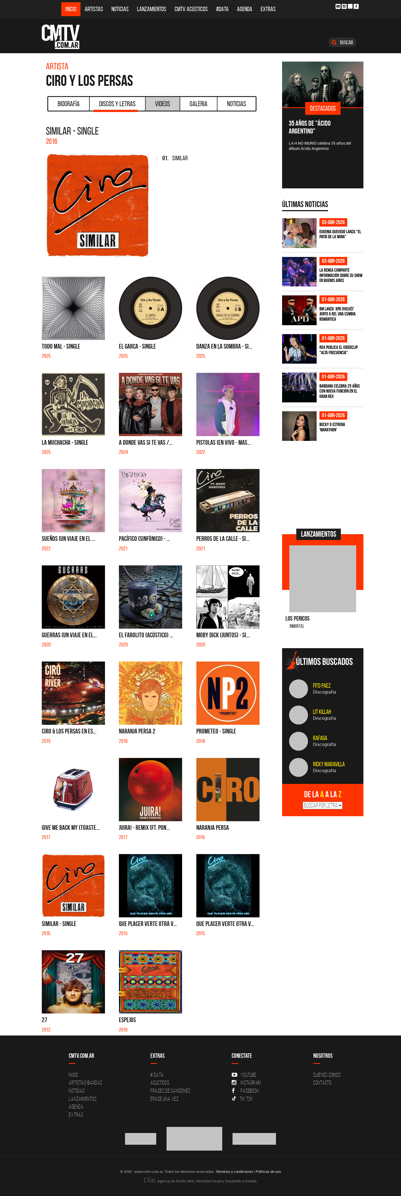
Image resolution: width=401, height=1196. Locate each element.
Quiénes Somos (327, 1075)
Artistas (94, 9)
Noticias (120, 9)
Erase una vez (164, 1099)
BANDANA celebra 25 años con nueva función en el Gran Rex (339, 391)
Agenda (244, 9)
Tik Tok (242, 1099)
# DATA (157, 1075)
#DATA (222, 9)
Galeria (198, 104)
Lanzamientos (151, 9)
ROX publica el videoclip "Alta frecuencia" (338, 350)
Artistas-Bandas (85, 1083)
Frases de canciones (170, 1091)
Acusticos (159, 1083)
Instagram (246, 1083)
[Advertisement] (324, 484)
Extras (268, 9)
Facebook (245, 1091)
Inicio (70, 9)
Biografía (69, 104)
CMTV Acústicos (191, 9)
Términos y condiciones (234, 1171)
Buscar (342, 42)
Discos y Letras (116, 105)
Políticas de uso (268, 1171)
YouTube (244, 1075)
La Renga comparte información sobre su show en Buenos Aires (341, 275)
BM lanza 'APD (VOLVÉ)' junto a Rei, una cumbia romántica (337, 314)
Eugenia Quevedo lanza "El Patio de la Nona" (340, 234)
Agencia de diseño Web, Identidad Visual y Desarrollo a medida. (200, 1180)
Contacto (322, 1083)
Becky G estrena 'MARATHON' (332, 427)
